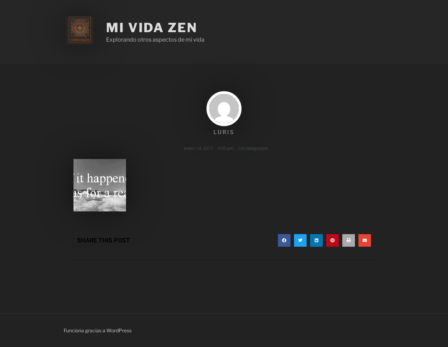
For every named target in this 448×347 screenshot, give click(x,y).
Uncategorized (253, 148)
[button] (284, 240)
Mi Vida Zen (151, 27)
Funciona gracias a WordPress (98, 330)
